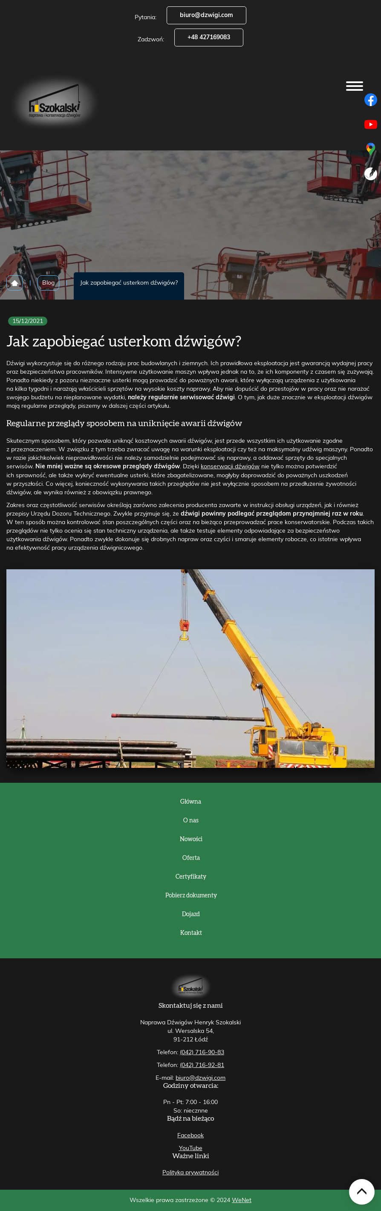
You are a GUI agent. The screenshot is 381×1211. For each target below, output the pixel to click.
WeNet (241, 1200)
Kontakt (191, 933)
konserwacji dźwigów (230, 467)
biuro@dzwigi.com (206, 15)
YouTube (190, 1148)
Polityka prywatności (190, 1173)
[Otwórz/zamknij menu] (354, 86)
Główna (190, 802)
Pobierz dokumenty (191, 896)
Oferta (191, 858)
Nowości (191, 839)
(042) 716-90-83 (202, 1052)
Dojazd (191, 914)
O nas (191, 821)
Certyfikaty (191, 877)
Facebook (190, 1136)
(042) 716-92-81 (202, 1065)
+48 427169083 (209, 37)
